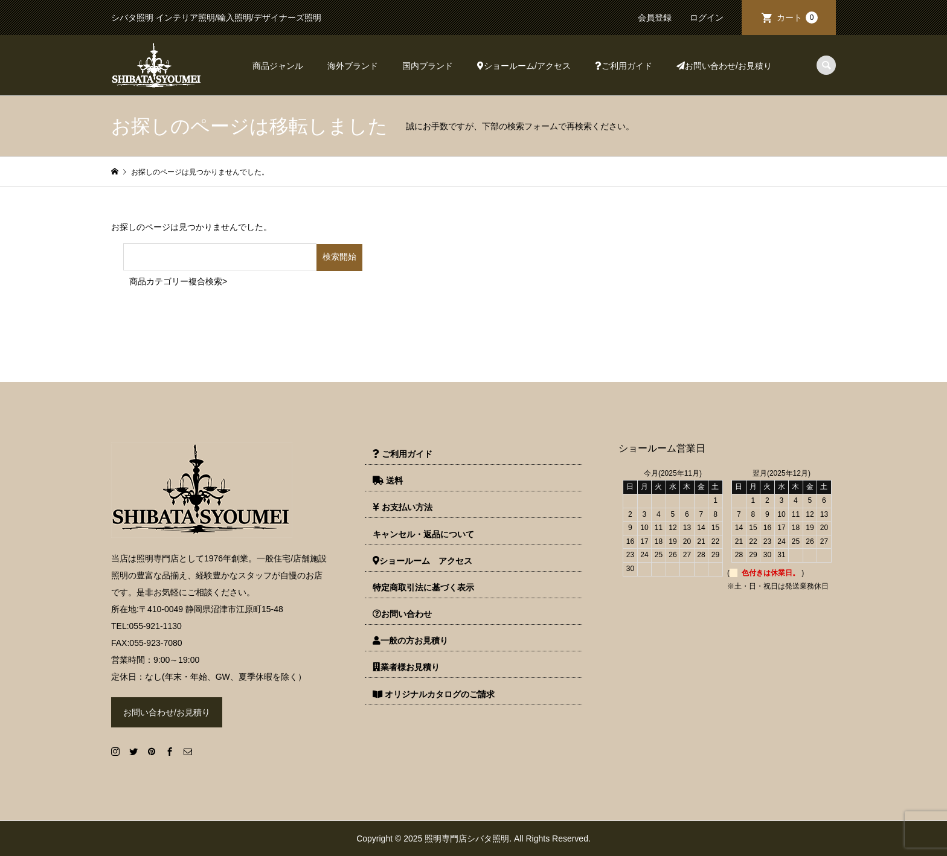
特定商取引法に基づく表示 (423, 587)
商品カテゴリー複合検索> (178, 281)
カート (797, 17)
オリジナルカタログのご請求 (434, 694)
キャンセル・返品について (423, 534)
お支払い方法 (402, 507)
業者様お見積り (406, 667)
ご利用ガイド (623, 66)
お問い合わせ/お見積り (724, 66)
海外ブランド (352, 66)
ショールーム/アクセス (524, 66)
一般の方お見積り (410, 640)
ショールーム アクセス (422, 561)
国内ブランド (427, 66)
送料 (388, 480)
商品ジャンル (277, 66)
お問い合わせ (402, 614)
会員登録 (655, 17)
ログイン (707, 17)
